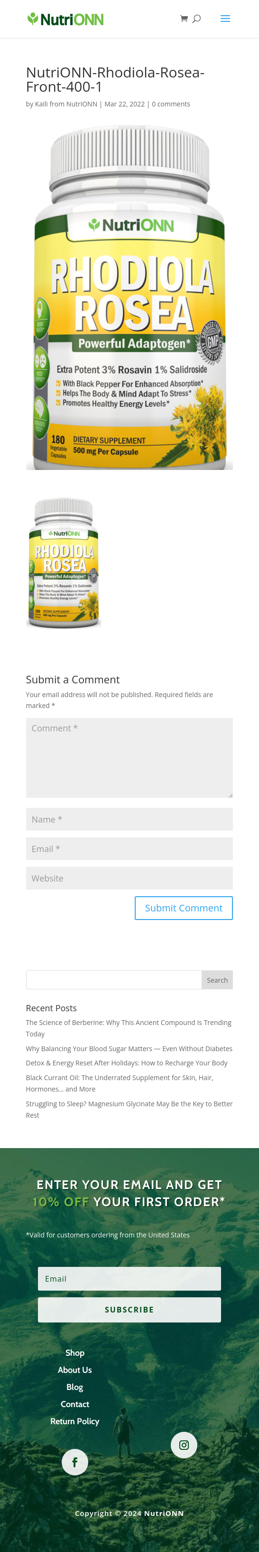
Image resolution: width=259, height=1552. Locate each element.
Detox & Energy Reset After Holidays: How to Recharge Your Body (127, 1062)
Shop (74, 1353)
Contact (75, 1404)
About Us (75, 1370)
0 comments (171, 103)
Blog (74, 1387)
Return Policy (75, 1421)
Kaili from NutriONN (66, 103)
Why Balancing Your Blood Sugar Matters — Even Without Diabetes (129, 1048)
